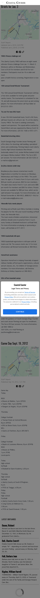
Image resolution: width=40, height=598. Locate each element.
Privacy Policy (9, 297)
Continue (20, 311)
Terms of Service (30, 292)
